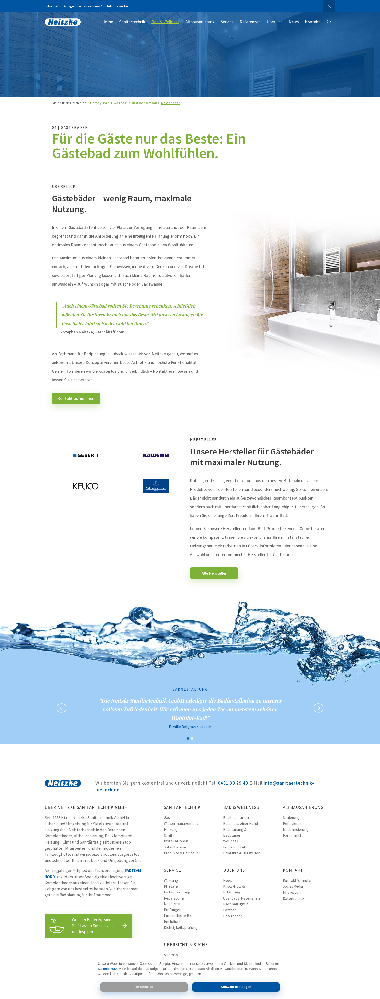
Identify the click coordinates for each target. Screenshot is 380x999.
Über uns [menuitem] (275, 21)
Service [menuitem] (227, 21)
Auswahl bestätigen (236, 987)
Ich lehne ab (144, 987)
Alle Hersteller (214, 573)
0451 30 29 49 (233, 783)
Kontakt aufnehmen (76, 398)
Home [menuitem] (107, 21)
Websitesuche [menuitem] (329, 25)
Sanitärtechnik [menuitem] (132, 21)
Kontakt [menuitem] (312, 21)
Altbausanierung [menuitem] (200, 21)
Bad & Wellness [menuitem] (165, 21)
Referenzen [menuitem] (250, 21)
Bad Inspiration (144, 103)
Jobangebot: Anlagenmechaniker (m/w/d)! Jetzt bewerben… (89, 6)
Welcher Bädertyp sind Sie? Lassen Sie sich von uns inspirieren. (89, 925)
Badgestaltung (188, 738)
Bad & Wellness (115, 103)
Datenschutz (107, 969)
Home (94, 103)
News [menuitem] (294, 21)
